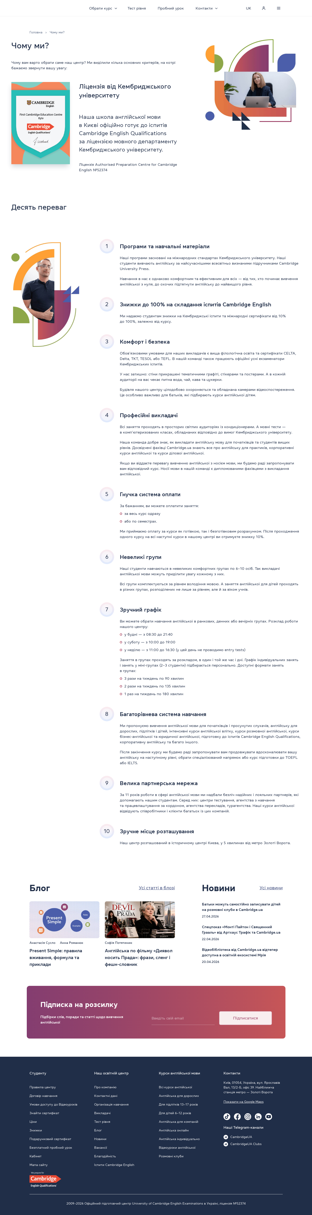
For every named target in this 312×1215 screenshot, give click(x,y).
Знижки (35, 1130)
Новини (100, 1139)
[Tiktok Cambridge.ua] (227, 1116)
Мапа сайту (38, 1164)
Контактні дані (105, 1095)
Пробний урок (172, 8)
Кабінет (35, 1156)
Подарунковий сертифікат (50, 1139)
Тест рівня (138, 8)
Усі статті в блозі (156, 888)
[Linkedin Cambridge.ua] (258, 1116)
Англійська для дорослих (179, 1095)
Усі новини (270, 888)
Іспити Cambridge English (114, 1164)
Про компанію (105, 1087)
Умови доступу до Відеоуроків (53, 1104)
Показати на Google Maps (244, 1101)
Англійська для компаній (178, 1121)
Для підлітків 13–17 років (178, 1104)
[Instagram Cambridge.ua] (247, 1116)
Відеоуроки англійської (177, 1147)
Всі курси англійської (175, 1087)
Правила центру (42, 1087)
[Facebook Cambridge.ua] (237, 1116)
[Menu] (279, 8)
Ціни (33, 1121)
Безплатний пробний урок (50, 1147)
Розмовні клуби (171, 1156)
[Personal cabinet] (264, 8)
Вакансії (100, 1147)
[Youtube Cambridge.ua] (268, 1116)
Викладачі (102, 1113)
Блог (98, 1130)
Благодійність (105, 1156)
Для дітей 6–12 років (175, 1113)
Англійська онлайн (174, 1130)
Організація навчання (111, 1104)
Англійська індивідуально (179, 1139)
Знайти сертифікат (44, 1113)
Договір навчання (43, 1095)
